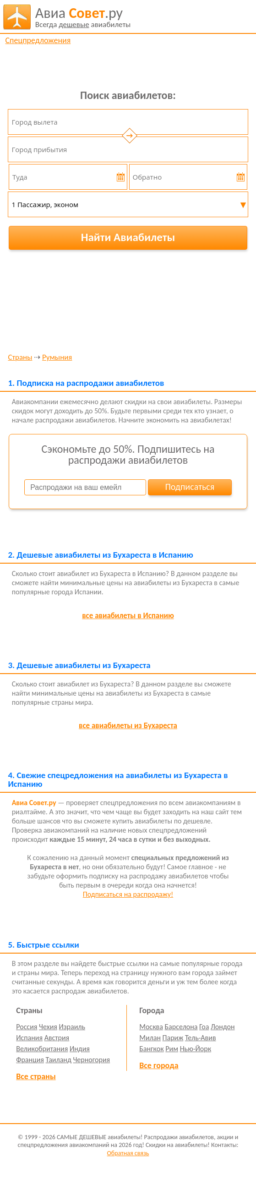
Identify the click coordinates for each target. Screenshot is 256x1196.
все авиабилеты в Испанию (128, 616)
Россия (26, 1026)
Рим (171, 1048)
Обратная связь (128, 1153)
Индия (80, 1048)
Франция (30, 1059)
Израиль (72, 1026)
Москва (151, 1026)
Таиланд (58, 1059)
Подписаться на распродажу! (128, 894)
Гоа (204, 1026)
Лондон (223, 1026)
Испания (29, 1037)
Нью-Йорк (195, 1048)
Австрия (57, 1037)
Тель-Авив (200, 1037)
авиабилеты (83, 17)
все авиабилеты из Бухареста (128, 726)
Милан (150, 1037)
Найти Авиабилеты (128, 237)
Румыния (57, 358)
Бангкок (151, 1048)
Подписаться (189, 486)
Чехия (48, 1026)
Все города (158, 1065)
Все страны (35, 1076)
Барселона (181, 1026)
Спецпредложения (38, 40)
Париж (173, 1037)
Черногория (91, 1059)
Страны (20, 358)
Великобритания (42, 1048)
